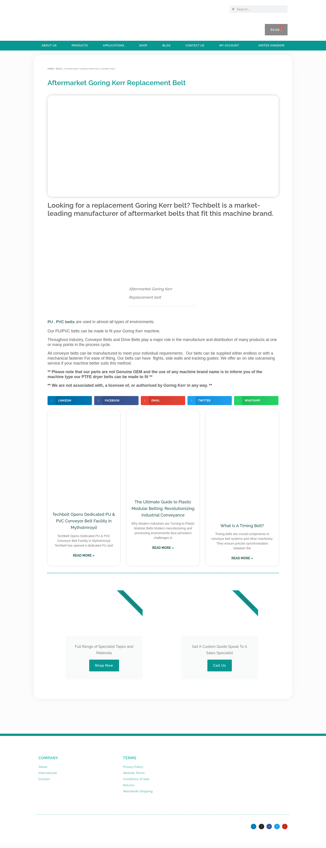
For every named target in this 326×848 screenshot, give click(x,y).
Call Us (219, 665)
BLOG (166, 45)
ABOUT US (49, 45)
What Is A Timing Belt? (242, 525)
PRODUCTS (80, 45)
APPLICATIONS (113, 45)
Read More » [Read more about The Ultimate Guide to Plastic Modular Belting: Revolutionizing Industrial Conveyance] (163, 548)
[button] (70, 400)
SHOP (143, 45)
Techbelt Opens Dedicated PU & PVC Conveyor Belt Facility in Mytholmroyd (84, 521)
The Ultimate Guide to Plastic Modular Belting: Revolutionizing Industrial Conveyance (163, 508)
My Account (229, 45)
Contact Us (195, 45)
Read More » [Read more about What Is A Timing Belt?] (242, 558)
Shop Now (104, 665)
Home (51, 69)
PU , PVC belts (61, 321)
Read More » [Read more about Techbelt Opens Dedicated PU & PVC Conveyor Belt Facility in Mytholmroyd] (84, 555)
